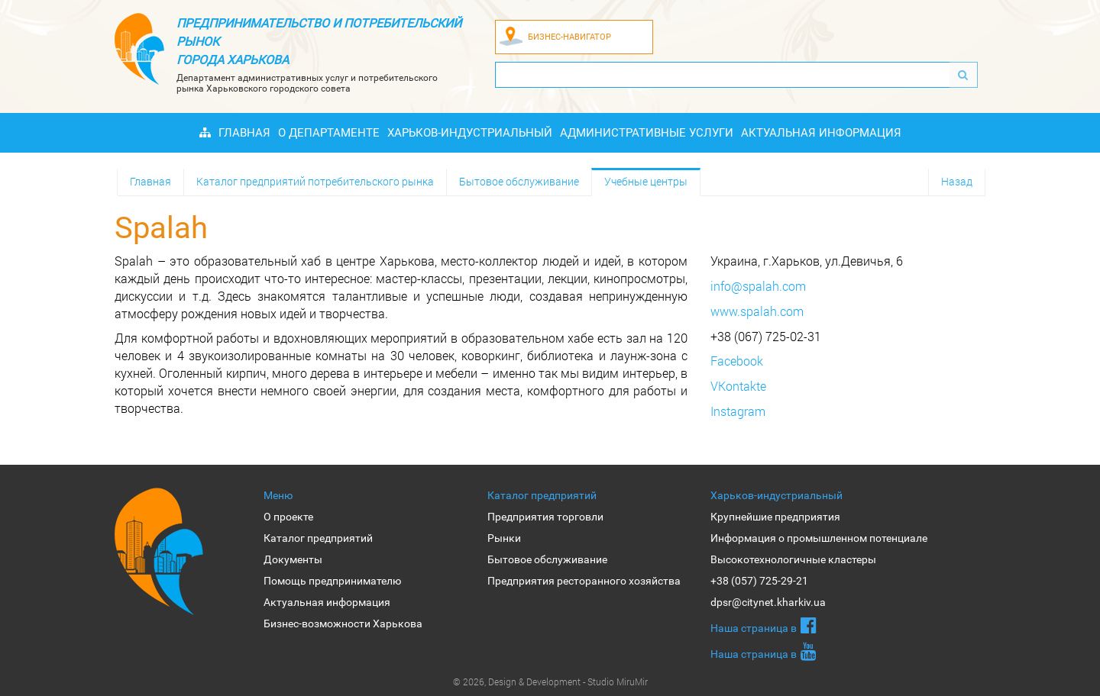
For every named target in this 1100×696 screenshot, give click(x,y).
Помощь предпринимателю (332, 581)
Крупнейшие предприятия (775, 517)
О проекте (288, 517)
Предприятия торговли (545, 517)
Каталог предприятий (318, 538)
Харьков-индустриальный (469, 133)
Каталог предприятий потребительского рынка (315, 181)
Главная (244, 133)
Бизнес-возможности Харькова (343, 623)
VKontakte (738, 386)
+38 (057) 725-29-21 (759, 581)
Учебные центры (646, 181)
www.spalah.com (757, 311)
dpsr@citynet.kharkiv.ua (768, 602)
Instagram (737, 411)
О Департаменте (329, 133)
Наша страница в (763, 625)
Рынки (504, 538)
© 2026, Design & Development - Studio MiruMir (550, 681)
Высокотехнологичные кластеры (793, 559)
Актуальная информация (821, 133)
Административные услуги (646, 133)
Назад (956, 181)
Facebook (736, 361)
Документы (293, 559)
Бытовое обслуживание (519, 181)
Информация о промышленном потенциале (818, 538)
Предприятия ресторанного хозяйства (584, 581)
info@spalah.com (758, 286)
